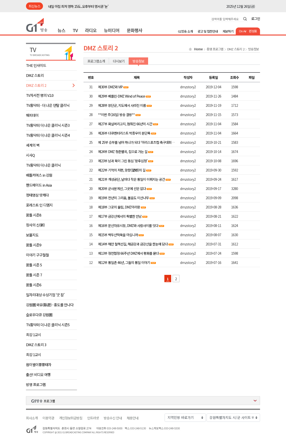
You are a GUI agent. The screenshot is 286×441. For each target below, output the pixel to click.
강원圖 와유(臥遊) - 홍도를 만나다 (50, 304)
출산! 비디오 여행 (38, 374)
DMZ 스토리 (35, 75)
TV (75, 30)
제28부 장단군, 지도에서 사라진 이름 (122, 105)
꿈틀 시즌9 (33, 244)
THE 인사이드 (36, 65)
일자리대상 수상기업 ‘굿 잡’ (45, 294)
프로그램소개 (96, 61)
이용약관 (48, 418)
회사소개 (32, 418)
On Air (242, 31)
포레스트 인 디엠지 (39, 204)
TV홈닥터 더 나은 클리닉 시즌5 (47, 324)
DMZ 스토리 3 (36, 344)
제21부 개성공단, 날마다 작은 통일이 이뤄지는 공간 (131, 179)
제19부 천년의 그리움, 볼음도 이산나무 (123, 197)
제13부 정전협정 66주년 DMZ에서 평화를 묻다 (128, 253)
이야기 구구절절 (37, 254)
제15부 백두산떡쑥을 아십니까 (118, 234)
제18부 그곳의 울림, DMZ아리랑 (119, 207)
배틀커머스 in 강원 (39, 175)
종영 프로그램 (215, 49)
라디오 (91, 30)
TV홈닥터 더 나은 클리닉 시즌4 (47, 135)
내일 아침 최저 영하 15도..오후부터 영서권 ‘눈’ (78, 6)
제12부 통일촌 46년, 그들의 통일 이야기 (124, 262)
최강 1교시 (33, 334)
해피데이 (32, 115)
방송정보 (253, 49)
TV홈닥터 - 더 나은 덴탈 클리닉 (47, 105)
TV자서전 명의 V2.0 (39, 95)
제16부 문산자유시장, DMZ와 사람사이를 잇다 (128, 225)
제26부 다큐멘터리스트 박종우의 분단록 (124, 133)
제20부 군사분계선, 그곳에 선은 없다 (122, 188)
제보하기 (228, 31)
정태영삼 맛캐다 (37, 195)
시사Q (30, 155)
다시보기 (119, 61)
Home (198, 49)
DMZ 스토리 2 (36, 85)
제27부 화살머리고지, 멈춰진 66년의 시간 (125, 123)
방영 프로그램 (36, 384)
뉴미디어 (111, 30)
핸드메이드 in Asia (39, 185)
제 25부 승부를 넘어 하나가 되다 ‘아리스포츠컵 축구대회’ (135, 142)
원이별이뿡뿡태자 (38, 364)
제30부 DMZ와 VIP (110, 86)
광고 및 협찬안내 (208, 31)
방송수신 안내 (113, 418)
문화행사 (134, 30)
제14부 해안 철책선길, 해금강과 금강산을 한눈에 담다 (133, 244)
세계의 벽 (32, 145)
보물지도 (32, 234)
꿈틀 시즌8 (33, 214)
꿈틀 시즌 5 (34, 264)
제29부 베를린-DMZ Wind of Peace (121, 96)
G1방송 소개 (185, 31)
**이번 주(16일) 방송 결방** (116, 114)
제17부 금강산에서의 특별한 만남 (120, 216)
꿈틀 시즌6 (33, 284)
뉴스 (61, 30)
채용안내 (132, 418)
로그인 (255, 18)
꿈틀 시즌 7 (34, 274)
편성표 (253, 31)
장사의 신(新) (35, 224)
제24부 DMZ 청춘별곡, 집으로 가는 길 (122, 151)
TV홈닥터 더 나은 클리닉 (43, 165)
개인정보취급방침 (70, 418)
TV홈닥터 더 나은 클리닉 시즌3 (47, 125)
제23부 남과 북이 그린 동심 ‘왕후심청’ (122, 160)
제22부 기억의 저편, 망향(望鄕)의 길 (121, 170)
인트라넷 (93, 418)
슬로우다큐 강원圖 (39, 314)
